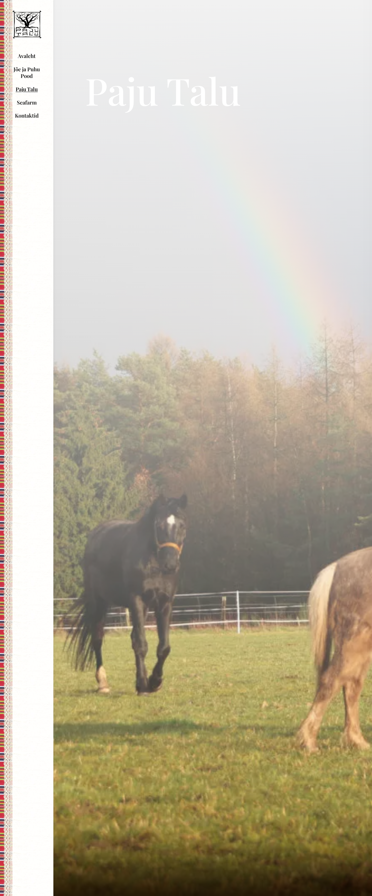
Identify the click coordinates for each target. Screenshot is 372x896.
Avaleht (27, 55)
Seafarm (27, 102)
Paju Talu (27, 89)
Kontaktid (27, 115)
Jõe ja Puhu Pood (27, 73)
